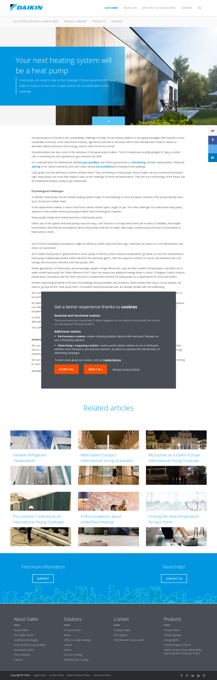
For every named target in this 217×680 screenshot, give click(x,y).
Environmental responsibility (30, 644)
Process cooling (73, 654)
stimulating (138, 162)
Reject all (95, 369)
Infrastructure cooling (76, 659)
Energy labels (171, 640)
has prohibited (105, 166)
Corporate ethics (102, 675)
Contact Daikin (122, 630)
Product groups (75, 21)
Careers (18, 659)
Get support (120, 635)
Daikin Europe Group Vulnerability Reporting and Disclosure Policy (183, 651)
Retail (67, 635)
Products (99, 21)
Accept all (66, 369)
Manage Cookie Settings (126, 369)
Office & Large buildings (77, 640)
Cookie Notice (112, 359)
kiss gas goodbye (88, 162)
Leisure (68, 644)
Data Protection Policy (78, 675)
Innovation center (24, 649)
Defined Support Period (177, 644)
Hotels (67, 649)
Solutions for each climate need (35, 21)
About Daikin (21, 630)
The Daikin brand (23, 635)
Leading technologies (26, 640)
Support (117, 21)
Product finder (172, 630)
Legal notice (40, 675)
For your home (72, 630)
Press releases (22, 654)
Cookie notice (56, 675)
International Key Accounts (129, 640)
